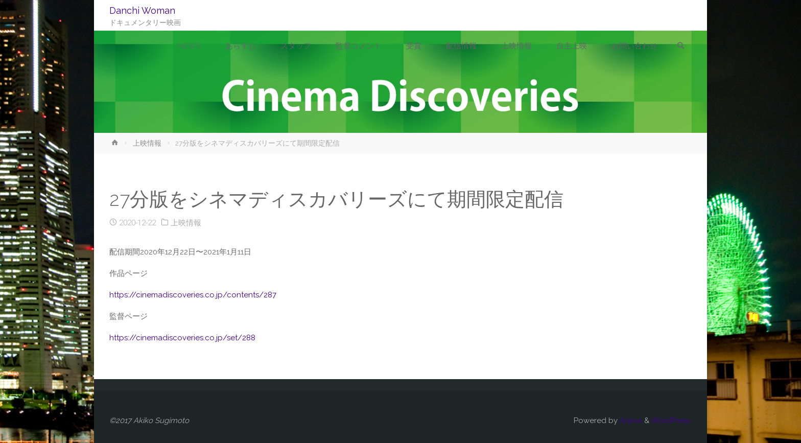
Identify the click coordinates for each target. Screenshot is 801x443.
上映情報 (147, 143)
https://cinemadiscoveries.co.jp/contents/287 (192, 294)
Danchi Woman (142, 10)
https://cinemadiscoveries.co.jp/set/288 (182, 337)
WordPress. (671, 420)
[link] (681, 46)
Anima (630, 420)
